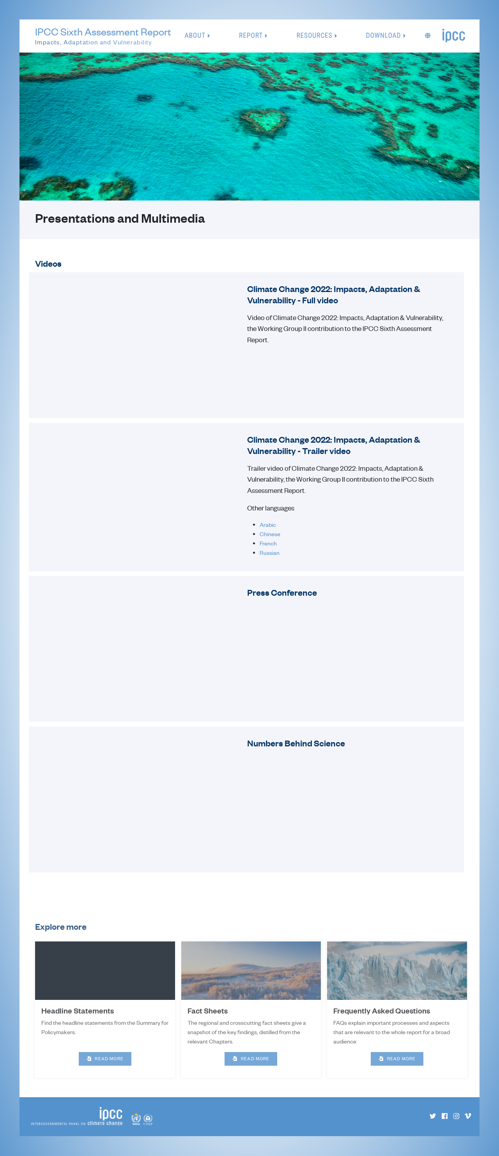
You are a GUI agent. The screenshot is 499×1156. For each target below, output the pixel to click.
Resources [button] (314, 35)
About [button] (195, 35)
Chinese (270, 533)
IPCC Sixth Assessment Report (103, 36)
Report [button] (251, 35)
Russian (270, 552)
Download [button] (383, 35)
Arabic (268, 524)
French (268, 543)
